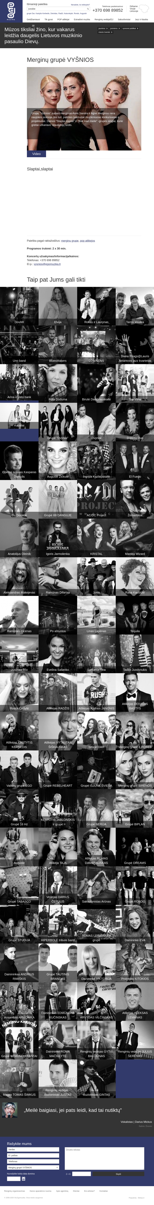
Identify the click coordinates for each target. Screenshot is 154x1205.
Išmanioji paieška (37, 4)
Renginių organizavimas (14, 1191)
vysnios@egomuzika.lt (47, 264)
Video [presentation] (36, 154)
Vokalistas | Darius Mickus (136, 1121)
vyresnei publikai (129, 28)
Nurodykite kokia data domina (21, 1174)
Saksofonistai (124, 19)
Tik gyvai (49, 19)
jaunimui (102, 28)
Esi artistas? (89, 1191)
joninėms (114, 28)
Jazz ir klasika (141, 19)
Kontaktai (104, 1191)
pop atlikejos (87, 240)
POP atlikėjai (63, 19)
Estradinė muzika (82, 19)
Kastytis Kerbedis (42, 13)
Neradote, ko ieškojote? (80, 5)
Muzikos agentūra (11, 11)
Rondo (76, 13)
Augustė (83, 13)
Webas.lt (141, 1198)
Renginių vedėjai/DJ (104, 19)
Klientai (76, 1191)
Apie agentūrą (62, 1191)
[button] (33, 1167)
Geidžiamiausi (33, 19)
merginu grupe (69, 240)
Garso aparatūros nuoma (40, 1191)
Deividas (54, 13)
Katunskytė (68, 13)
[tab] (36, 153)
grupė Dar (31, 13)
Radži (60, 13)
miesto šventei (104, 32)
